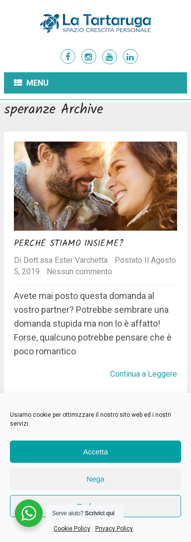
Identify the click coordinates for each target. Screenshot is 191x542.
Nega (96, 479)
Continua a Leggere (143, 374)
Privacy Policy (114, 528)
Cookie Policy (72, 528)
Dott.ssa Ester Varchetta (65, 260)
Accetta (95, 451)
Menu (37, 83)
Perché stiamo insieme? (69, 244)
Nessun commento (79, 271)
